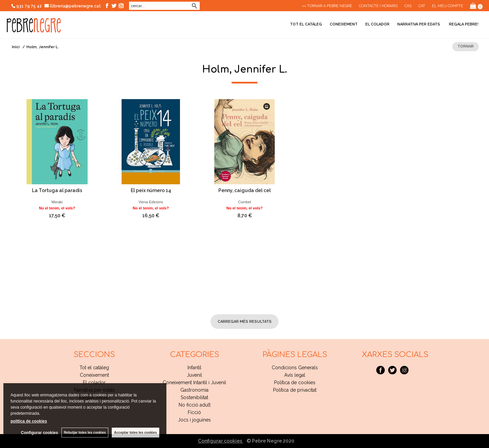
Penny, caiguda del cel (244, 190)
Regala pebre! (463, 24)
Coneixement (344, 24)
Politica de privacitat (294, 390)
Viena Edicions (151, 202)
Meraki (56, 202)
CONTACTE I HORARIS (378, 6)
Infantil (194, 367)
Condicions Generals (295, 367)
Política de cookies (294, 382)
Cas (408, 6)
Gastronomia (194, 390)
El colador (377, 24)
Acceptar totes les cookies (135, 432)
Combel (244, 202)
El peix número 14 (151, 190)
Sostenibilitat (194, 397)
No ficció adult (195, 405)
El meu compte (447, 6)
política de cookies (29, 421)
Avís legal (294, 375)
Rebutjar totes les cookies (85, 432)
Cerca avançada (174, 6)
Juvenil (194, 375)
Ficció (194, 412)
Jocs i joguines (194, 420)
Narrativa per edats (418, 24)
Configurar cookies (220, 441)
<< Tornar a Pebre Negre (327, 6)
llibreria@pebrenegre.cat (73, 6)
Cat (421, 6)
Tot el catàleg (306, 24)
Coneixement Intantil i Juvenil (194, 382)
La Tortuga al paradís (57, 190)
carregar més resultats (245, 321)
